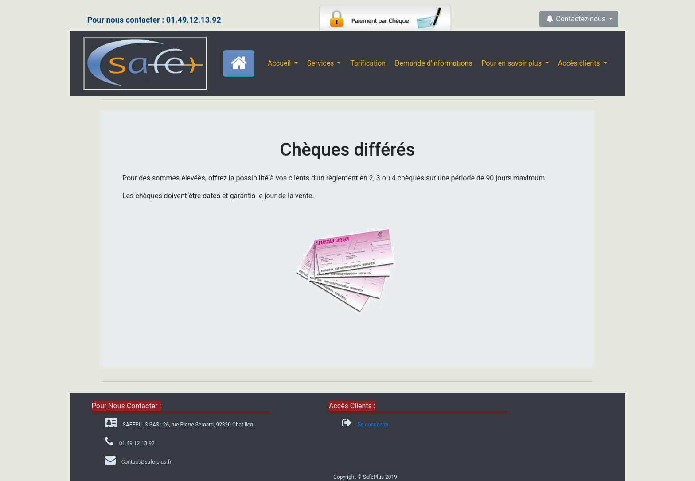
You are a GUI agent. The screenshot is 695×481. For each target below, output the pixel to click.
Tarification (368, 63)
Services (321, 63)
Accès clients (580, 63)
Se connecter (373, 425)
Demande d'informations (433, 63)
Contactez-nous (576, 19)
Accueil (280, 63)
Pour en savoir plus (512, 63)
